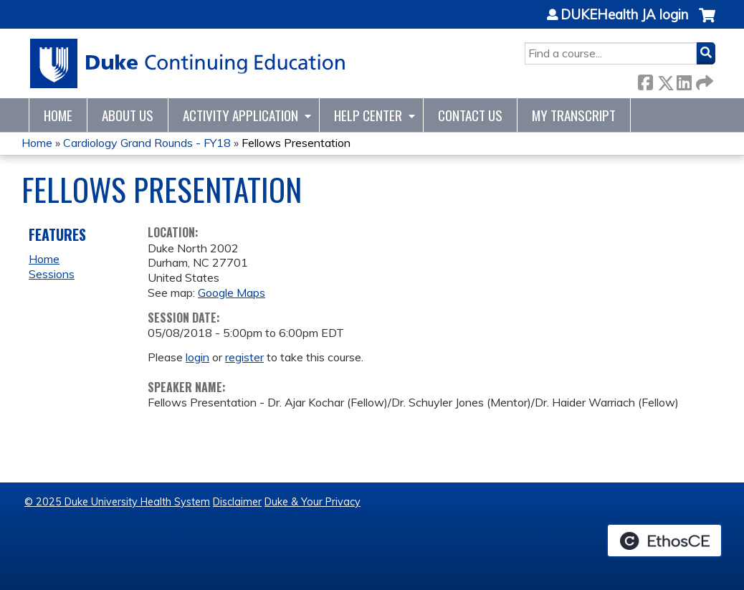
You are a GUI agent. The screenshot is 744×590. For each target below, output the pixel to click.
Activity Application (240, 115)
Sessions (52, 274)
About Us (127, 115)
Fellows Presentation (296, 142)
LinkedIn (684, 80)
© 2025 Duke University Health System (117, 501)
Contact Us (470, 115)
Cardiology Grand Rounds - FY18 (147, 142)
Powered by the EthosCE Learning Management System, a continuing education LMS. (664, 540)
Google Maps (231, 292)
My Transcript (574, 115)
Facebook (645, 80)
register (244, 357)
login (197, 357)
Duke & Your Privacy (312, 501)
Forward (703, 80)
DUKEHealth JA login (624, 15)
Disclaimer (237, 501)
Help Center (368, 115)
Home (58, 115)
